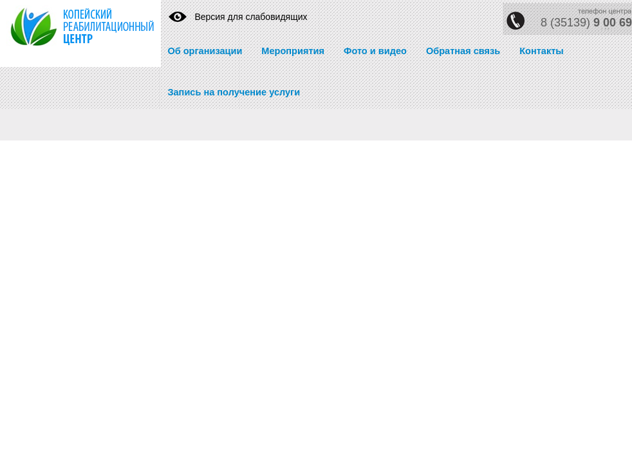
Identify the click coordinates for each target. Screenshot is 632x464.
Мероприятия (292, 51)
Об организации (204, 51)
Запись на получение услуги (233, 92)
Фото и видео (375, 51)
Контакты (541, 51)
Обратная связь (463, 51)
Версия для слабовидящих (250, 17)
